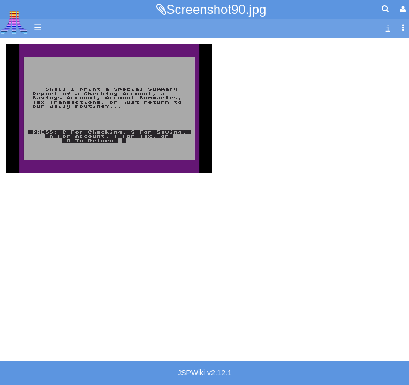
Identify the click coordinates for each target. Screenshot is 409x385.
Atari (14, 22)
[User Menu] (401, 9)
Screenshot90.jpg (216, 9)
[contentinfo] (388, 28)
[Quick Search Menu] (385, 9)
